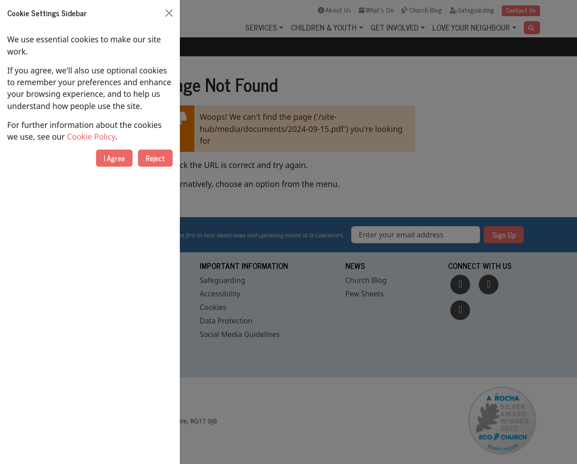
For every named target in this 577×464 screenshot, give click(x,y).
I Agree (114, 158)
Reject (155, 158)
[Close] (169, 13)
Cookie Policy (91, 136)
